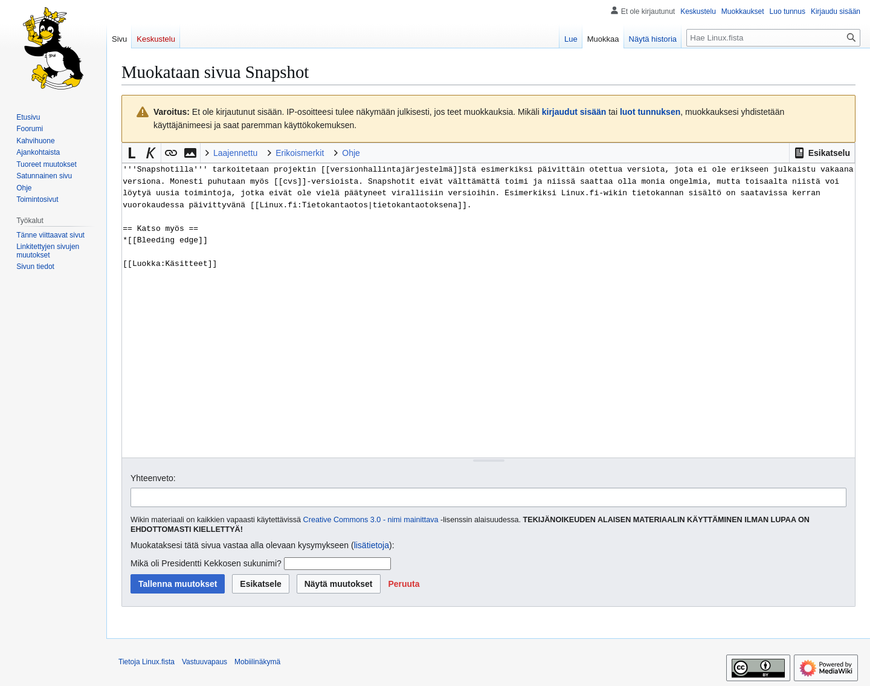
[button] (822, 153)
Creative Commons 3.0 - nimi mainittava (371, 520)
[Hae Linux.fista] (773, 38)
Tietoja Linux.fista (146, 662)
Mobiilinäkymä (257, 662)
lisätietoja (371, 545)
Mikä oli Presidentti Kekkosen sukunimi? (206, 563)
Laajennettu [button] (235, 153)
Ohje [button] (351, 153)
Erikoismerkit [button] (300, 153)
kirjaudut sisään (574, 112)
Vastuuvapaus (204, 662)
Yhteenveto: (153, 478)
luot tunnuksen (650, 112)
